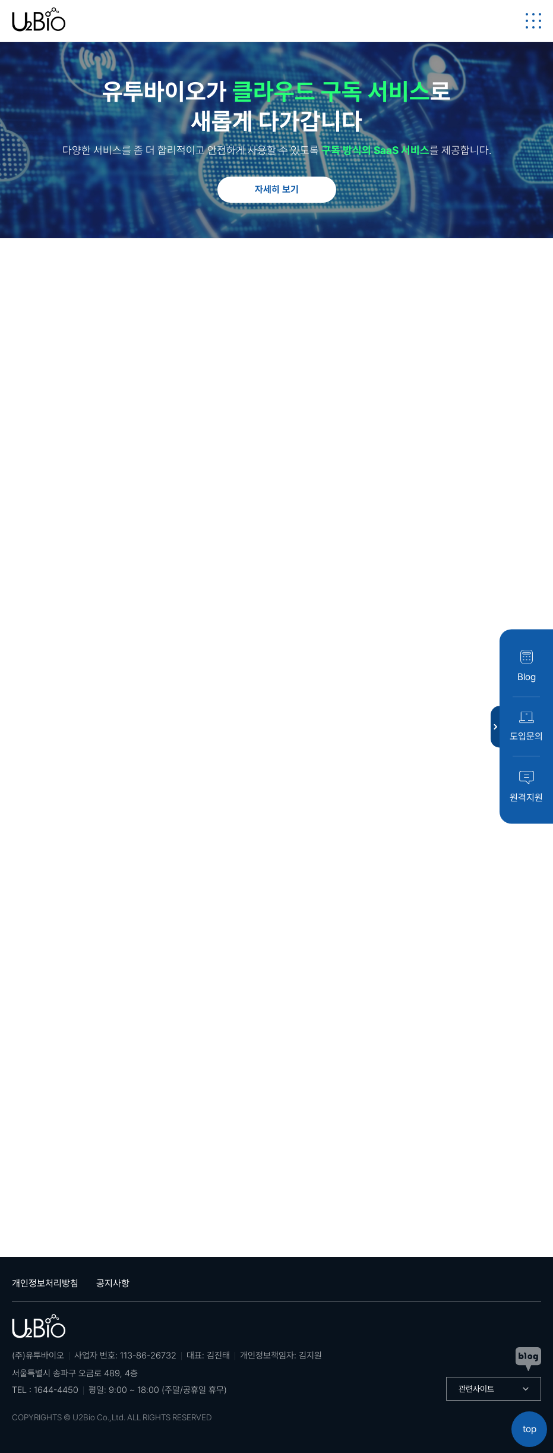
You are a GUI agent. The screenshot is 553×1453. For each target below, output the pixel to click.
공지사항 (112, 1283)
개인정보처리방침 (45, 1283)
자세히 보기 (277, 189)
